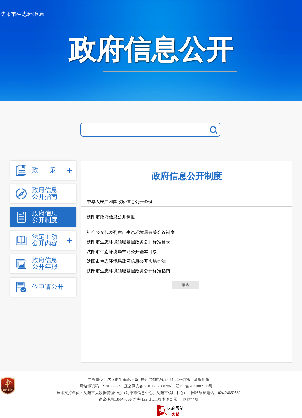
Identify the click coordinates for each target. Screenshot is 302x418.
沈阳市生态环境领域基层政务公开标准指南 (128, 270)
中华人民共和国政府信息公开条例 (120, 201)
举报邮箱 (201, 380)
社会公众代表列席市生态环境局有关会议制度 (131, 232)
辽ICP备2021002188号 (194, 386)
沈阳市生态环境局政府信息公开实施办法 (126, 261)
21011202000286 (157, 386)
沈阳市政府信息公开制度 (111, 217)
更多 (185, 285)
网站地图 (190, 399)
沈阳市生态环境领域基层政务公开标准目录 (128, 242)
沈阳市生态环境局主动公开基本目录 (122, 251)
